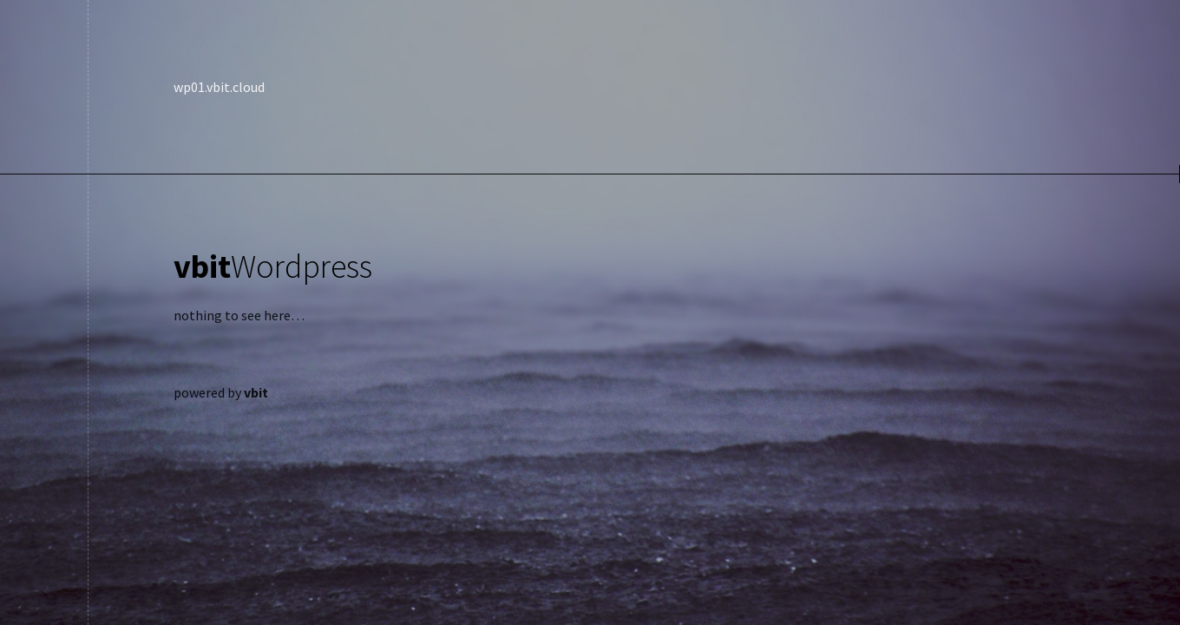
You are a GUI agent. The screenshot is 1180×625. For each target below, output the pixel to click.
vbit (256, 392)
